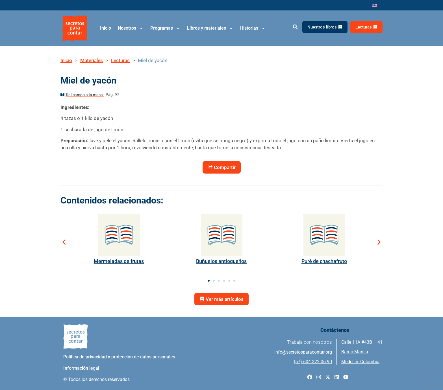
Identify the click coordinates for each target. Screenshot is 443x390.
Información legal (81, 368)
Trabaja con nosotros (309, 342)
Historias (253, 28)
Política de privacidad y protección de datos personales (119, 357)
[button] (295, 27)
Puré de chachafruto (324, 261)
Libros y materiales (210, 28)
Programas (165, 28)
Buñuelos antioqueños (221, 261)
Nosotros (131, 28)
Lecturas (120, 60)
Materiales (91, 60)
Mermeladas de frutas (119, 261)
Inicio (105, 28)
